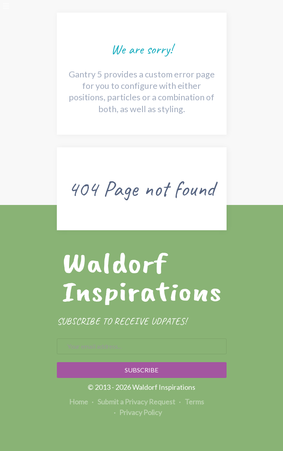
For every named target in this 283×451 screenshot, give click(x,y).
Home (78, 401)
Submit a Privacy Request (133, 401)
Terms (191, 401)
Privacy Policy (138, 412)
